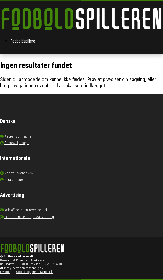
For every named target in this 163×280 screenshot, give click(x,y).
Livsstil (5, 272)
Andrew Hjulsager (16, 143)
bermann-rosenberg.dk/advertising (29, 217)
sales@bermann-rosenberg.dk (26, 210)
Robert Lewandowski (19, 173)
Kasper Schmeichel (18, 136)
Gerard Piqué (13, 180)
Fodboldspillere (22, 41)
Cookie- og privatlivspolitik (34, 272)
